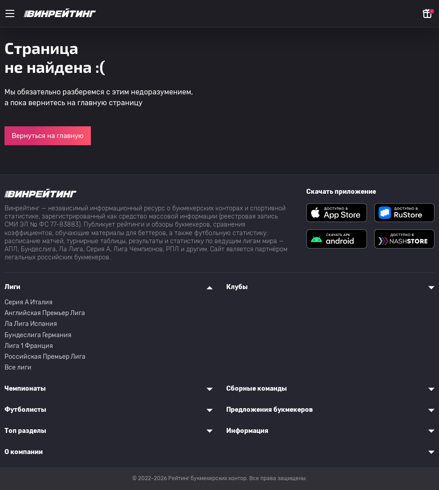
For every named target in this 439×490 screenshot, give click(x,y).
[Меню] (10, 13)
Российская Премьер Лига (44, 357)
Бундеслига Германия (38, 335)
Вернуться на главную (48, 136)
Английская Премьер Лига (44, 313)
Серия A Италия (28, 302)
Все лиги (17, 367)
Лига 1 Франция (28, 346)
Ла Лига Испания (30, 324)
